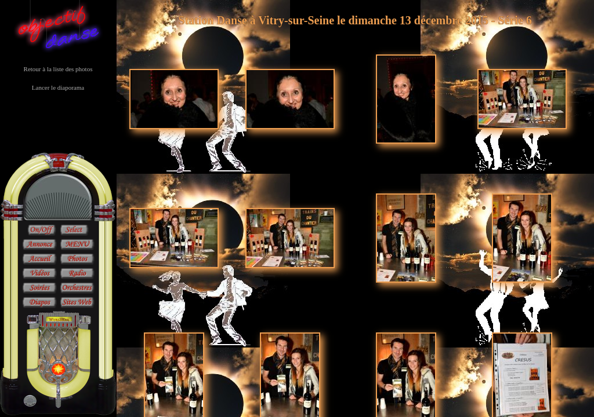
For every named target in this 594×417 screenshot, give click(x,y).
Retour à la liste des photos (58, 68)
